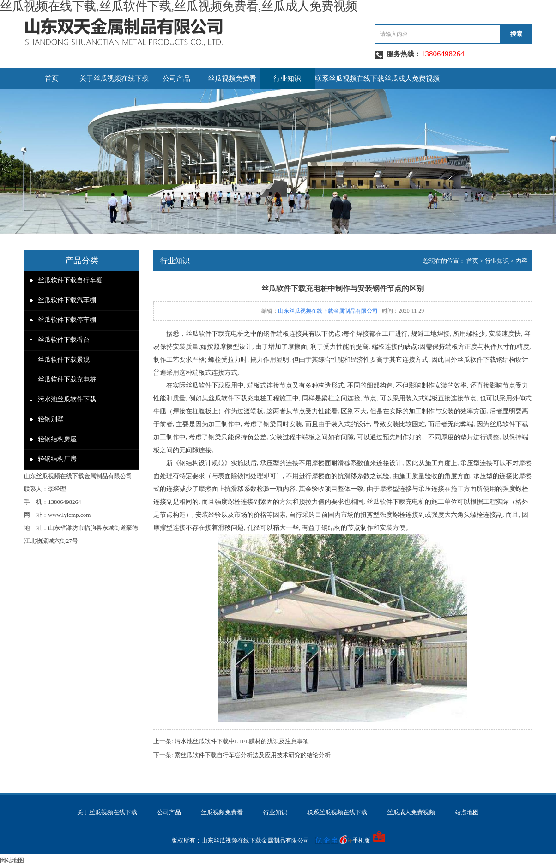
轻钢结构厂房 (57, 458)
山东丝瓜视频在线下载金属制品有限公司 (328, 311)
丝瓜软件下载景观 (64, 359)
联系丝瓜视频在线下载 (349, 78)
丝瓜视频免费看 (232, 78)
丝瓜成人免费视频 (412, 78)
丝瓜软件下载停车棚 (67, 319)
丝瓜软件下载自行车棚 (70, 280)
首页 (52, 78)
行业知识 (287, 78)
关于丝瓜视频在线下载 (114, 78)
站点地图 (467, 812)
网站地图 (12, 860)
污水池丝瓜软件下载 (67, 399)
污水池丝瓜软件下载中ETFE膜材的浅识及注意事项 (242, 741)
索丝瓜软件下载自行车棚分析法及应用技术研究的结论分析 (253, 755)
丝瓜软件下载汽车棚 (67, 300)
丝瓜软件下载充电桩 (67, 379)
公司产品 (176, 78)
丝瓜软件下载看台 (64, 339)
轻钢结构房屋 (57, 439)
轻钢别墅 (51, 419)
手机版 (361, 840)
